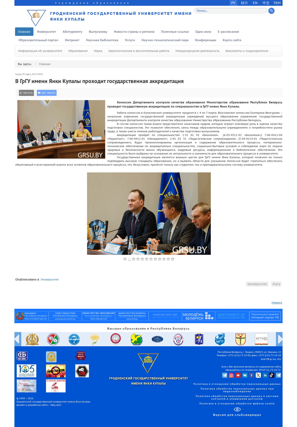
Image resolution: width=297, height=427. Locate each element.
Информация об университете (40, 51)
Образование (78, 51)
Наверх (277, 302)
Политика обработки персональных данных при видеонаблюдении (237, 390)
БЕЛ (244, 2)
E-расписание (228, 32)
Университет (46, 32)
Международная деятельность (197, 51)
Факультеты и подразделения (246, 51)
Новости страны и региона (134, 32)
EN (255, 2)
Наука (98, 51)
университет (258, 284)
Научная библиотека (102, 40)
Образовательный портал (38, 40)
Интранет (72, 40)
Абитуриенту (72, 32)
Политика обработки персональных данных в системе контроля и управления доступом (237, 397)
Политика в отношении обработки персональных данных (237, 384)
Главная (24, 32)
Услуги (130, 40)
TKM (277, 2)
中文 (266, 2)
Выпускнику (98, 32)
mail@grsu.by (271, 359)
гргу (277, 284)
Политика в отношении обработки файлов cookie (237, 404)
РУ (233, 2)
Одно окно (203, 32)
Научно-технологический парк (165, 40)
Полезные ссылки (175, 32)
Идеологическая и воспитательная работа (138, 51)
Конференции (205, 40)
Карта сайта (232, 40)
